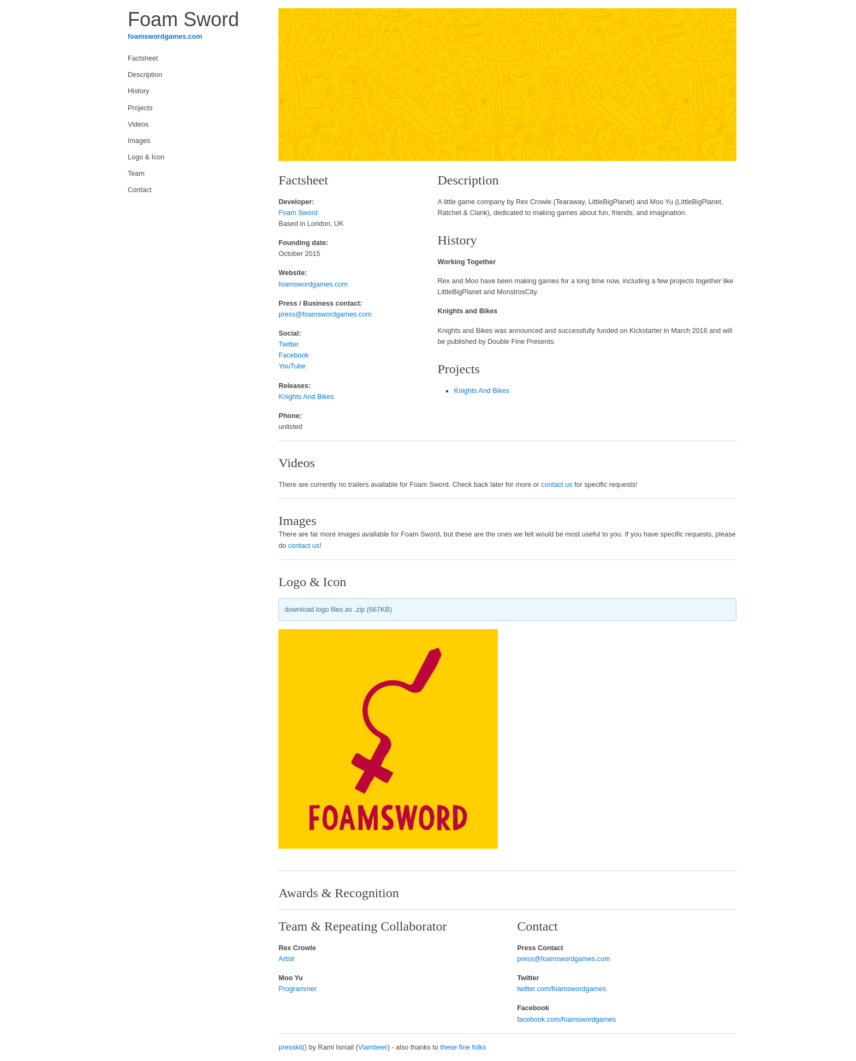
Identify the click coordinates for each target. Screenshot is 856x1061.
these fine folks (463, 1047)
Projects (140, 108)
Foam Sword (297, 213)
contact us (556, 484)
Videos (138, 124)
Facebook (293, 355)
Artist (286, 959)
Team (136, 173)
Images (139, 141)
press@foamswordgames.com (324, 314)
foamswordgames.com (165, 36)
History (138, 91)
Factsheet (143, 58)
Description (145, 75)
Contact (139, 190)
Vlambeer (373, 1047)
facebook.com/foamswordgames (566, 1019)
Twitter (288, 344)
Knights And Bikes (306, 397)
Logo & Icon (146, 157)
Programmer (297, 989)
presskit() (292, 1047)
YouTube (292, 366)
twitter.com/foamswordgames (561, 989)
